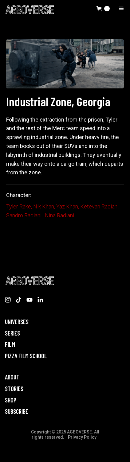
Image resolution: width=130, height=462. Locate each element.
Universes (17, 322)
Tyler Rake (18, 206)
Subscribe (16, 411)
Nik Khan (43, 206)
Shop (10, 400)
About (12, 377)
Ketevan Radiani (99, 206)
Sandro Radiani (24, 215)
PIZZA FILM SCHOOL (26, 356)
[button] (103, 8)
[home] (29, 9)
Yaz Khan (67, 206)
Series (12, 333)
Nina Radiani (59, 215)
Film (10, 344)
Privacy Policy (82, 437)
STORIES (14, 389)
